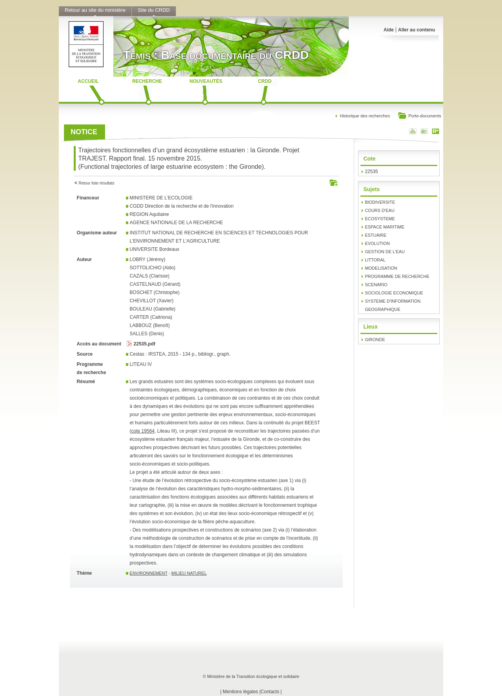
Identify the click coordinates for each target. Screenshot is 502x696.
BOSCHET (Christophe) (155, 292)
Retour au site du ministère (95, 10)
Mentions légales (240, 691)
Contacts (270, 691)
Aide (389, 30)
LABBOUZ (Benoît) (150, 325)
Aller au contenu (416, 30)
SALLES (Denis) (147, 333)
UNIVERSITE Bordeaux (155, 249)
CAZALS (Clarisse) (149, 276)
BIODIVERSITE (380, 202)
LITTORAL (375, 260)
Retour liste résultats (96, 183)
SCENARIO (376, 284)
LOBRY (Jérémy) (148, 259)
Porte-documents (419, 116)
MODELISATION (381, 268)
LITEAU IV (141, 364)
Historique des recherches (365, 115)
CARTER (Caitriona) (151, 317)
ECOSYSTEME (380, 218)
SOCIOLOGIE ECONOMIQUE (394, 292)
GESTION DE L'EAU (385, 251)
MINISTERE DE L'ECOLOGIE (161, 198)
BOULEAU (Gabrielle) (153, 309)
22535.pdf (144, 344)
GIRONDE (375, 339)
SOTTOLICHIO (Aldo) (152, 267)
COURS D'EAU (379, 210)
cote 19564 (143, 431)
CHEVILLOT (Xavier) (152, 300)
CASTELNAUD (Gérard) (155, 284)
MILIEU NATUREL (189, 573)
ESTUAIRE (375, 235)
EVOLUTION (377, 243)
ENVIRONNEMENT (148, 573)
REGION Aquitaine (149, 214)
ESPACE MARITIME (384, 227)
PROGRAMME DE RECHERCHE (397, 276)
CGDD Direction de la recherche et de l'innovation (182, 206)
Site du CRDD (154, 10)
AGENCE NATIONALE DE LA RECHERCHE (176, 222)
